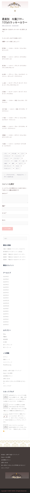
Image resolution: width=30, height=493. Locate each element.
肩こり (17, 168)
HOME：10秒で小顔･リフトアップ (12, 370)
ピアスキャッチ (7, 155)
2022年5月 (6, 287)
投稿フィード (6, 359)
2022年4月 (6, 290)
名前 (3, 206)
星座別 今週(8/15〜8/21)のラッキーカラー (14, 259)
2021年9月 (6, 308)
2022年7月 (6, 282)
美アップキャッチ (14, 15)
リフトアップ (6, 160)
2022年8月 (6, 279)
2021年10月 (6, 306)
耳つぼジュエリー (7, 168)
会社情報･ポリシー (8, 376)
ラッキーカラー (16, 158)
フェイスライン (18, 155)
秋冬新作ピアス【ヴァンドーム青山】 (13, 251)
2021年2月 (6, 324)
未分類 (5, 342)
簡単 (13, 163)
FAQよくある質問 (7, 373)
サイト (3, 220)
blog (5, 15)
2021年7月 (6, 314)
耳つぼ (17, 166)
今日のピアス (20, 175)
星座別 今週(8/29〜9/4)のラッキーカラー (14, 254)
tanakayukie (15, 25)
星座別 (5, 163)
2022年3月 (6, 292)
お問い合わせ (6, 378)
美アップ (20, 163)
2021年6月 (6, 316)
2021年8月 (6, 311)
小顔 (23, 160)
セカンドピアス (13, 425)
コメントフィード (7, 362)
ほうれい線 (14, 153)
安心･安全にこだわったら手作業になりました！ (13, 465)
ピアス (22, 153)
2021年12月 (6, 300)
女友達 (16, 160)
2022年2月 (6, 295)
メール (4, 213)
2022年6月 (6, 284)
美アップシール (7, 347)
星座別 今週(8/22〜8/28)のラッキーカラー (14, 257)
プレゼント (6, 158)
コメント (5, 193)
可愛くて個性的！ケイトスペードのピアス (14, 249)
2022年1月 (6, 298)
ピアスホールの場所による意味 (17, 404)
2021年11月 (6, 303)
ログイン (5, 357)
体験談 (5, 336)
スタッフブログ (7, 386)
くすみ (5, 153)
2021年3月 (6, 322)
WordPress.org (7, 365)
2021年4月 (6, 319)
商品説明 (5, 339)
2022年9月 (6, 276)
